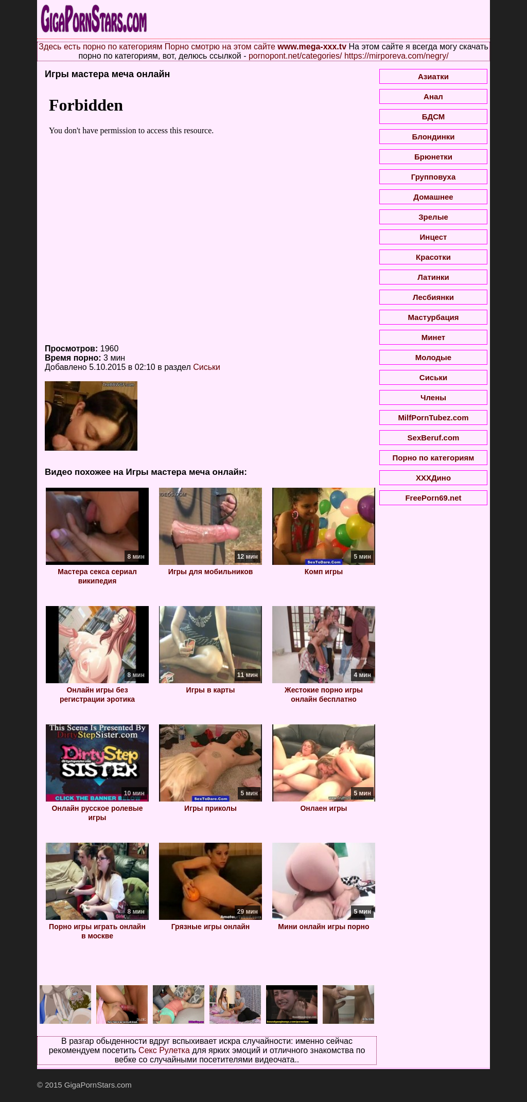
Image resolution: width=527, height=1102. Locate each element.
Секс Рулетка (164, 1050)
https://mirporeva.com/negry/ (396, 55)
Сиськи (206, 367)
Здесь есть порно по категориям (100, 46)
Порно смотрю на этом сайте (220, 46)
